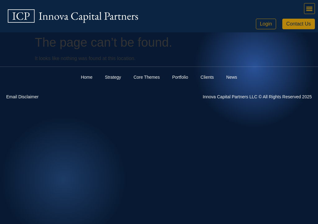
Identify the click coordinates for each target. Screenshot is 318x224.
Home (86, 77)
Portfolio (180, 77)
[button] (309, 8)
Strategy (113, 77)
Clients (207, 77)
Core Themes (147, 77)
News (231, 77)
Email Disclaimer (22, 96)
